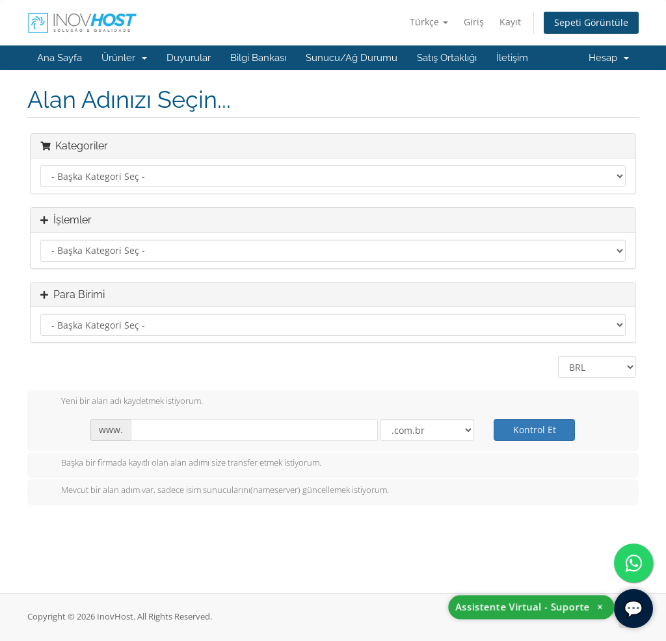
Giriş (474, 22)
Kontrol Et (534, 429)
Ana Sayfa (59, 58)
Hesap (609, 58)
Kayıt (510, 22)
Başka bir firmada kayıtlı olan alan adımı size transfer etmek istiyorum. (180, 464)
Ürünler (124, 58)
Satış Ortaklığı (447, 58)
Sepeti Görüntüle (591, 22)
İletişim (512, 58)
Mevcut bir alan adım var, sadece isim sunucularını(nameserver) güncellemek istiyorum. (214, 491)
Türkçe (429, 22)
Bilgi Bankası (258, 58)
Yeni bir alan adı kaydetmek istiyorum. (121, 402)
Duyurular (188, 58)
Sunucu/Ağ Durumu (351, 58)
